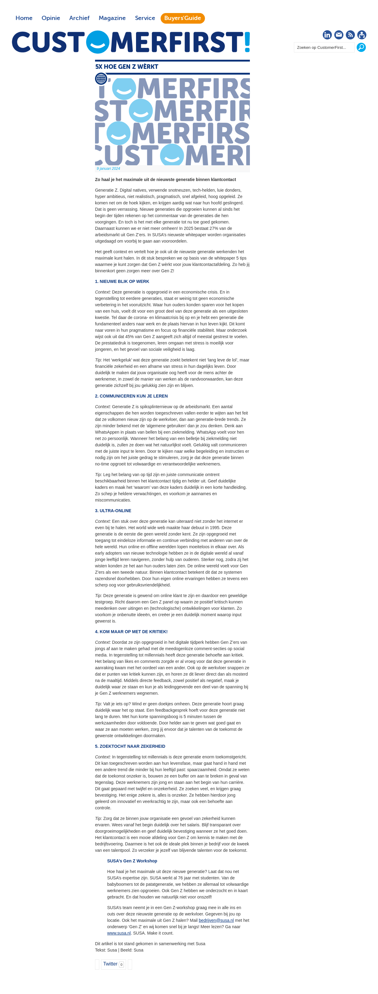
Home (23, 18)
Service (145, 18)
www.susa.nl (119, 933)
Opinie (51, 18)
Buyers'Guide (182, 18)
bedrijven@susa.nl (216, 920)
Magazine (112, 18)
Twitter (110, 963)
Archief (79, 18)
